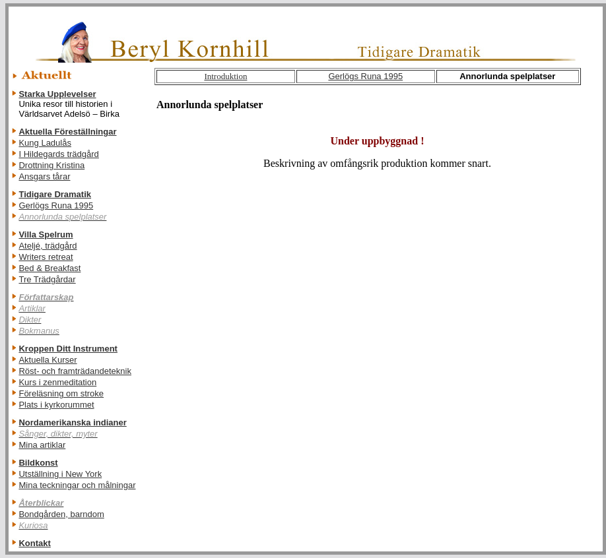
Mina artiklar (41, 445)
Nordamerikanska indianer (72, 422)
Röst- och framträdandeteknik (74, 371)
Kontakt (34, 543)
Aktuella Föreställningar (67, 132)
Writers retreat (45, 257)
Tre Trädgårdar (46, 279)
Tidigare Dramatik (54, 194)
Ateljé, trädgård (47, 246)
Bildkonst (37, 463)
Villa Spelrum (45, 234)
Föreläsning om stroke (61, 393)
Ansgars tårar (44, 176)
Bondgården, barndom (61, 514)
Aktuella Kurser (47, 360)
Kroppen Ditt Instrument (68, 349)
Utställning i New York (60, 474)
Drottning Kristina (51, 165)
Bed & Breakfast (49, 268)
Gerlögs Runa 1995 (55, 205)
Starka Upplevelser (57, 94)
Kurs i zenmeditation (57, 382)
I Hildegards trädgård (58, 154)
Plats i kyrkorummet (56, 405)
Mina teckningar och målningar (76, 485)
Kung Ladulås (44, 143)
